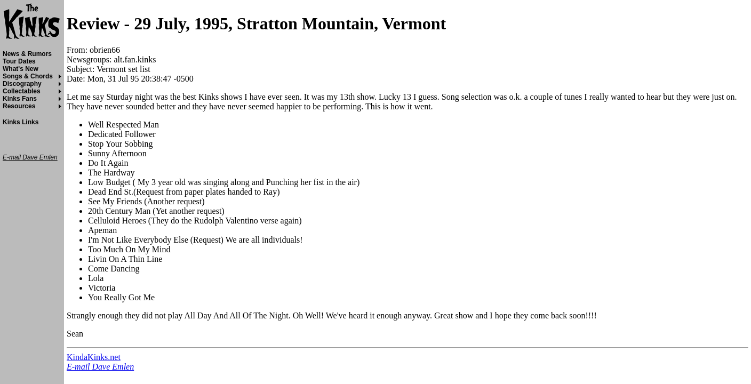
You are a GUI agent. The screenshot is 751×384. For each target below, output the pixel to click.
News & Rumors (27, 54)
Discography (22, 83)
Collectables (22, 91)
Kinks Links (20, 122)
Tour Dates (19, 61)
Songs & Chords (28, 76)
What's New (20, 69)
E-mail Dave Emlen (100, 366)
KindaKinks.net (94, 357)
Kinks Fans (20, 98)
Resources (19, 106)
